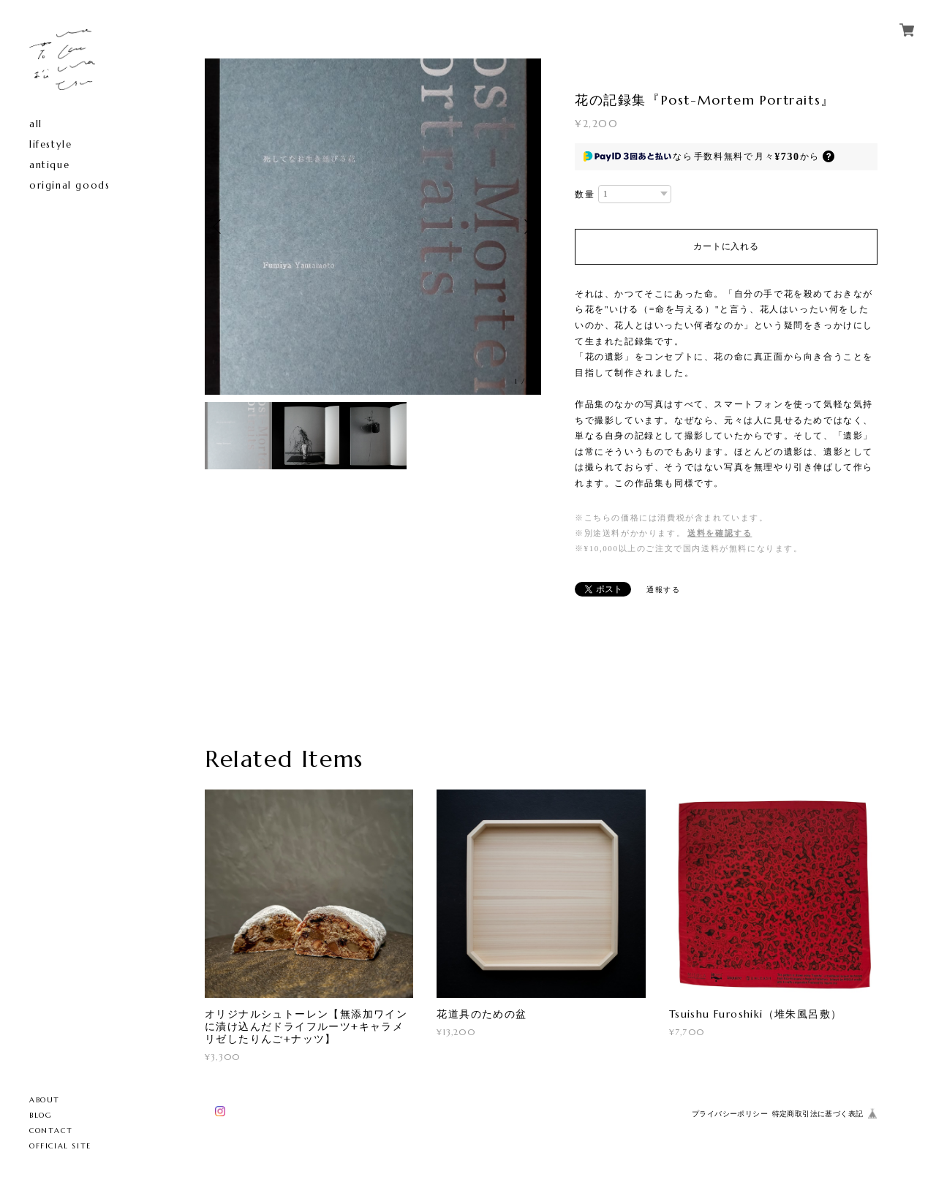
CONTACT (50, 1130)
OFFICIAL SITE (60, 1146)
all (35, 124)
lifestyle (50, 144)
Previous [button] (219, 226)
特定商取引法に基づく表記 (818, 1114)
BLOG (40, 1115)
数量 (585, 194)
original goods (69, 185)
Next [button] (526, 226)
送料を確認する (719, 533)
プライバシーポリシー (730, 1114)
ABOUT (44, 1100)
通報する (663, 590)
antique (49, 165)
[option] (373, 226)
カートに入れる (725, 246)
